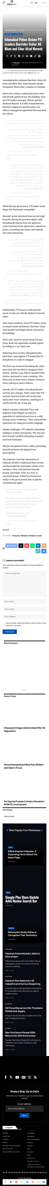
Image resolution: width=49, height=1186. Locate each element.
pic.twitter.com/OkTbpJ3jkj (33, 188)
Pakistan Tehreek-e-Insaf (31, 535)
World (11, 928)
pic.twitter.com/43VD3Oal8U (16, 515)
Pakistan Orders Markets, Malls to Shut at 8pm (22, 955)
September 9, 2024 (33, 274)
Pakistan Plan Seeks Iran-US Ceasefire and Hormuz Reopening (22, 982)
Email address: (24, 1107)
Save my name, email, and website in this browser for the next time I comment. (26, 624)
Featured (16, 535)
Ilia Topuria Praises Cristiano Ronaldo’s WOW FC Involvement (24, 803)
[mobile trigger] (5, 3)
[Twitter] (11, 1077)
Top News (18, 34)
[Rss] (35, 1077)
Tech (10, 847)
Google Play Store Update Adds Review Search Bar (22, 899)
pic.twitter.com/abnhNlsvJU (33, 146)
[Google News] (23, 1077)
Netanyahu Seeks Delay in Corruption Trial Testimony (22, 934)
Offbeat (8, 1028)
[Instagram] (29, 1077)
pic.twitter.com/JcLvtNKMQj (19, 295)
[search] (31, 3)
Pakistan (8, 34)
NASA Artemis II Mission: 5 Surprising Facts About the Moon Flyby (22, 854)
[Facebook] (5, 1077)
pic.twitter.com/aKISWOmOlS (32, 265)
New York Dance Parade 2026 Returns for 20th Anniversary (20, 1034)
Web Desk (16, 63)
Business (8, 1004)
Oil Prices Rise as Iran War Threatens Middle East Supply (23, 1009)
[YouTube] (17, 1077)
